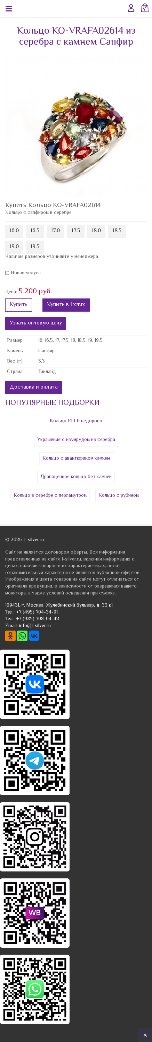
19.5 (35, 247)
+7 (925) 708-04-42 (37, 619)
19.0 (14, 247)
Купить (18, 305)
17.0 (55, 231)
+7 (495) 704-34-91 (37, 612)
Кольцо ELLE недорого (76, 421)
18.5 (117, 231)
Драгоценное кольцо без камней (76, 477)
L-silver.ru (33, 540)
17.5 (76, 231)
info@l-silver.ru (35, 626)
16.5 (35, 231)
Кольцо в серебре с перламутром (50, 496)
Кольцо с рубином (118, 496)
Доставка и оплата (34, 387)
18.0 (96, 231)
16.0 (14, 231)
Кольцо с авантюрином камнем (76, 458)
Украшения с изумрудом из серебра (76, 440)
